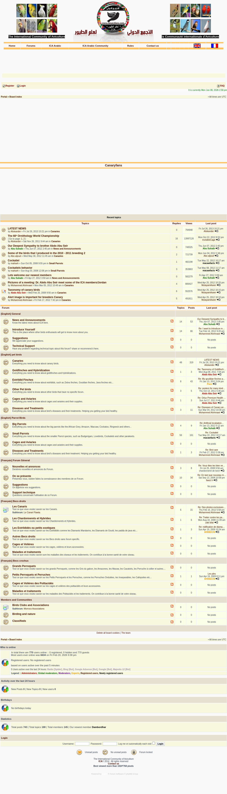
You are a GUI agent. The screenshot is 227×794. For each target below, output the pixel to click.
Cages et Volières (23, 544)
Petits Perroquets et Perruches (31, 574)
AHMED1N (209, 532)
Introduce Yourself (23, 329)
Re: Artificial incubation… (212, 423)
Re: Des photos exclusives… (211, 507)
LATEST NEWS (17, 228)
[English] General (10, 314)
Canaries (55, 231)
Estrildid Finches (22, 379)
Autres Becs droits (23, 536)
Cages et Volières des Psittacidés (32, 583)
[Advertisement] (113, 59)
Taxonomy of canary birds (24, 289)
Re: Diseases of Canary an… (212, 407)
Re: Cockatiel (211, 432)
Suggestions (20, 338)
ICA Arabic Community (95, 45)
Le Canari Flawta (32, 512)
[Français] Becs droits (13, 501)
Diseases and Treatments (27, 408)
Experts (76, 673)
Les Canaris (19, 506)
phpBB (105, 774)
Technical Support (23, 345)
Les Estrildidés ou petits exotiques (33, 527)
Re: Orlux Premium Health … (212, 398)
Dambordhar (99, 727)
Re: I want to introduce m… (212, 328)
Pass (209, 384)
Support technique (23, 492)
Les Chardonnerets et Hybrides (31, 518)
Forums (31, 45)
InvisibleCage (208, 240)
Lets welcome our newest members (29, 275)
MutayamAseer (208, 285)
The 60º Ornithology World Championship (33, 235)
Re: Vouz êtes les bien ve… (211, 465)
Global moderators (47, 673)
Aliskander (16, 231)
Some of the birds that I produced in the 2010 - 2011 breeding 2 (46, 253)
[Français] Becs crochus (14, 560)
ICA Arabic (55, 45)
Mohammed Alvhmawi (21, 285)
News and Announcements (67, 249)
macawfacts (209, 263)
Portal (4, 97)
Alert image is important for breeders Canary (35, 297)
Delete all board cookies (108, 633)
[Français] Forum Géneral (15, 460)
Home (12, 45)
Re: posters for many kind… (211, 388)
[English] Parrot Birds (13, 418)
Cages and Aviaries (24, 398)
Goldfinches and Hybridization (31, 370)
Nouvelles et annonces (26, 466)
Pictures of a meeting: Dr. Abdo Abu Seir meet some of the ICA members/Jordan (57, 282)
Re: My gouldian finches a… (211, 379)
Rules (130, 45)
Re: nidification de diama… (212, 527)
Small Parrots (56, 263)
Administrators (29, 673)
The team (125, 633)
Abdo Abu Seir (18, 293)
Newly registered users (111, 673)
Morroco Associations (34, 609)
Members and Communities (16, 599)
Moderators (64, 673)
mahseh (15, 263)
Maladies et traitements (26, 552)
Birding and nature (23, 614)
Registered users (89, 673)
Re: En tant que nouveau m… (211, 475)
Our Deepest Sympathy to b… (211, 319)
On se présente (21, 476)
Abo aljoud (16, 256)
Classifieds (19, 620)
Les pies (212, 574)
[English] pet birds (11, 354)
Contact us (153, 45)
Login (4, 738)
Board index (15, 97)
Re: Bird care (211, 450)
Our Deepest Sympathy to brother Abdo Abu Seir (38, 245)
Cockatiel (13, 260)
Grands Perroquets (24, 566)
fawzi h (209, 480)
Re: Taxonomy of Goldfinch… (212, 369)
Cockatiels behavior (20, 267)
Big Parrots (19, 424)
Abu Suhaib (17, 249)
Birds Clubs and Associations (30, 605)
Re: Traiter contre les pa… (211, 517)
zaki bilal (209, 522)
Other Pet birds (21, 389)
